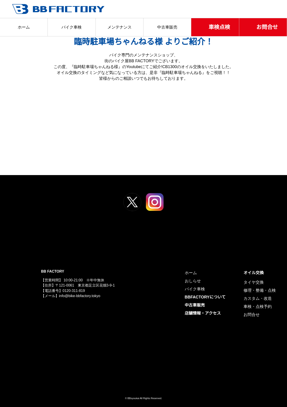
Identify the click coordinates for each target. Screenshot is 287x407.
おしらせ (194, 281)
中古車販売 (167, 27)
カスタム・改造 (258, 298)
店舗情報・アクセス (204, 313)
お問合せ (267, 27)
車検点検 (219, 27)
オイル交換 (254, 273)
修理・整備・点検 (260, 290)
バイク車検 (71, 27)
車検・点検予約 (258, 306)
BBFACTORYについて (206, 297)
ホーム (24, 27)
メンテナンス (119, 27)
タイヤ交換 (253, 282)
